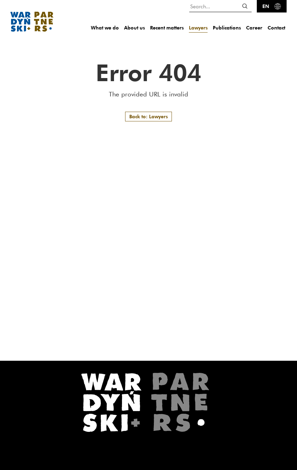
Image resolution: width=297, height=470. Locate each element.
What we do (105, 27)
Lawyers (198, 27)
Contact (276, 27)
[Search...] (220, 6)
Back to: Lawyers (148, 116)
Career (254, 27)
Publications (227, 27)
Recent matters (167, 27)
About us (134, 27)
